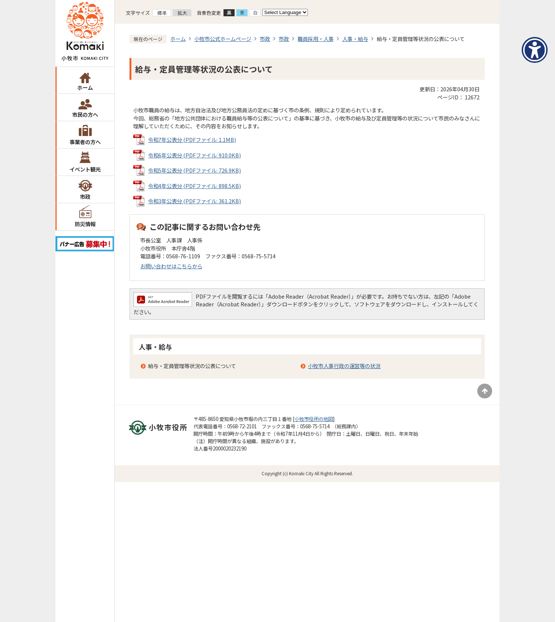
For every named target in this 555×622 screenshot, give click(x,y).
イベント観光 (85, 169)
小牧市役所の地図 (314, 418)
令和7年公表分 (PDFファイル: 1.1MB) (192, 139)
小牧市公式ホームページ (222, 39)
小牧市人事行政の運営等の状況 (344, 366)
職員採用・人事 (315, 39)
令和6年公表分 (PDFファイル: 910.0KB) (194, 155)
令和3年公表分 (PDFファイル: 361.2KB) (194, 201)
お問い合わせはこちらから (171, 266)
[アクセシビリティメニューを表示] (535, 50)
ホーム (85, 87)
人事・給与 (355, 39)
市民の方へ (85, 114)
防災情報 (85, 224)
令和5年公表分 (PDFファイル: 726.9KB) (194, 170)
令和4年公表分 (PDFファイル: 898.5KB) (194, 186)
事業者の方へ (85, 142)
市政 (85, 196)
